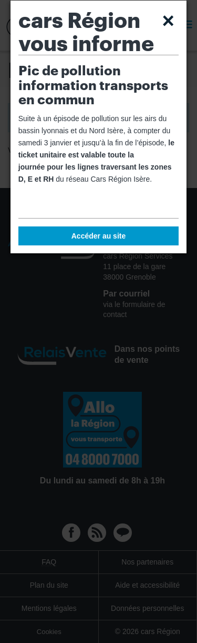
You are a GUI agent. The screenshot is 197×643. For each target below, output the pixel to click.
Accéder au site (98, 236)
